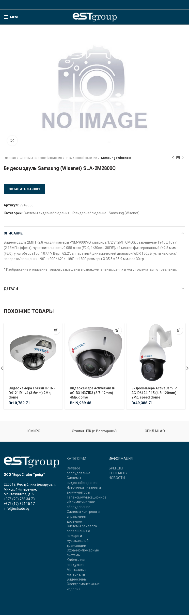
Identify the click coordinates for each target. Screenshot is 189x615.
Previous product (173, 158)
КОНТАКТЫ (118, 473)
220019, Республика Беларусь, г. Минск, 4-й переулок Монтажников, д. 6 (30, 489)
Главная (10, 158)
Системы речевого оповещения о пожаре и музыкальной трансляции (82, 535)
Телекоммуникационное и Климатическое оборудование (87, 502)
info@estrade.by (17, 509)
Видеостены (77, 579)
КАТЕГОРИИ (76, 459)
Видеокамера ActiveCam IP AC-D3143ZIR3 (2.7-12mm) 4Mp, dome (92, 392)
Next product (182, 158)
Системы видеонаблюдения (41, 158)
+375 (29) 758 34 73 (19, 499)
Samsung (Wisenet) (116, 158)
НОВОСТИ (117, 478)
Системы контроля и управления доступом (83, 516)
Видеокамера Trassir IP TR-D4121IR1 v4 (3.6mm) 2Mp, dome (32, 392)
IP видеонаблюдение (81, 158)
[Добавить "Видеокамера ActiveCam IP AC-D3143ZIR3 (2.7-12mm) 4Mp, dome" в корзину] (117, 330)
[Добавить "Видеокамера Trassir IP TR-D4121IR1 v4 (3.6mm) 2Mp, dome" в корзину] (55, 330)
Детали (11, 289)
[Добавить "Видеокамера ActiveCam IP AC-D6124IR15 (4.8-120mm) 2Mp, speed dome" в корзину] (178, 330)
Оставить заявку (24, 189)
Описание (13, 233)
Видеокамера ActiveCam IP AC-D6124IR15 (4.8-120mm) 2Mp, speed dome (154, 392)
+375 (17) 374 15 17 (19, 504)
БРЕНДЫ (116, 468)
